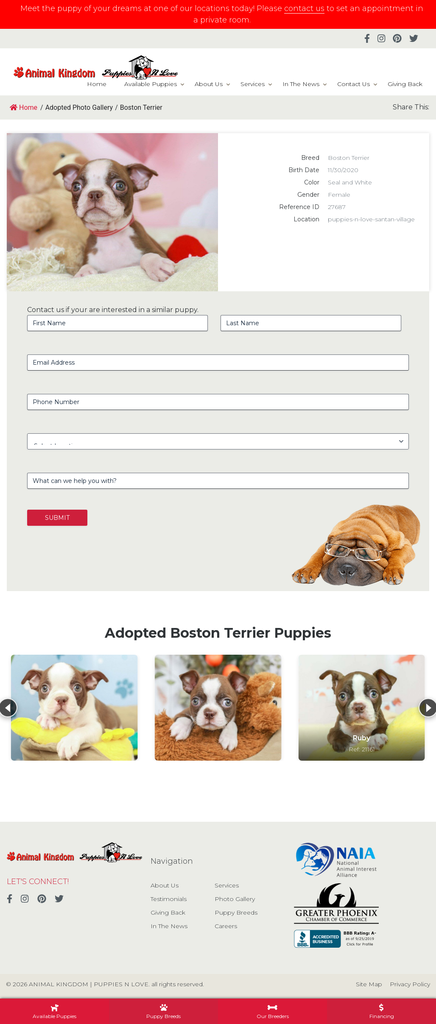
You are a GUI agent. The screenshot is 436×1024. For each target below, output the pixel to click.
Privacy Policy (410, 984)
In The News (300, 84)
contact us (304, 8)
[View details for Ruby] (361, 708)
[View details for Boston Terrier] (74, 708)
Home (96, 84)
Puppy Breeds (236, 912)
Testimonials (169, 899)
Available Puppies (150, 84)
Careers (226, 926)
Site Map (369, 984)
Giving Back (405, 84)
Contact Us (353, 84)
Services (252, 84)
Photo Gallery (235, 899)
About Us (209, 84)
